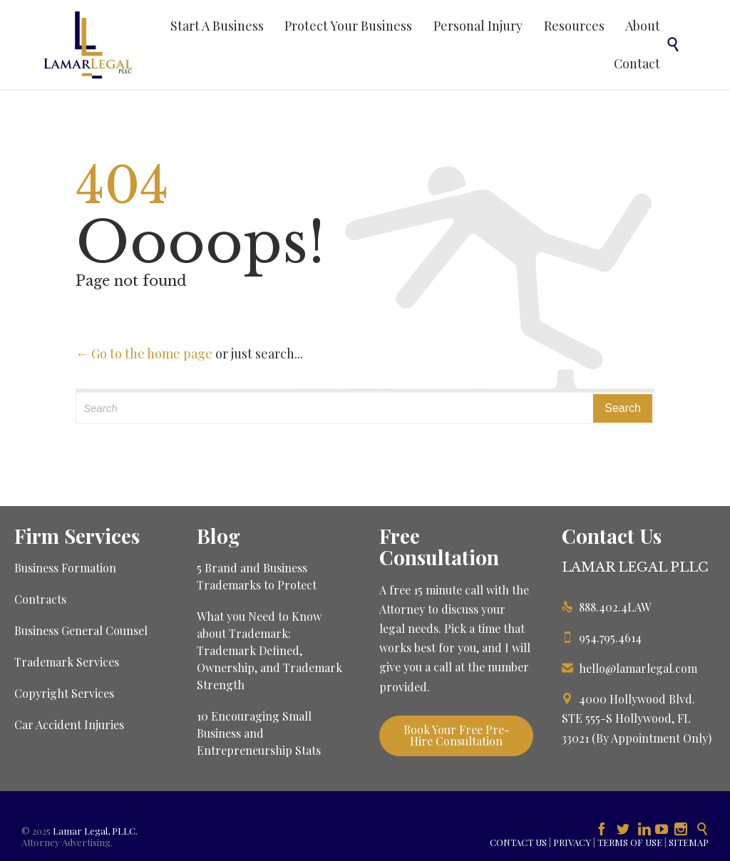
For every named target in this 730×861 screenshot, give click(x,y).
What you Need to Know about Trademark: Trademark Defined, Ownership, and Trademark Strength (269, 650)
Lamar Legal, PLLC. (95, 831)
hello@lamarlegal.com (629, 668)
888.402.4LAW (606, 606)
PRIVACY (572, 842)
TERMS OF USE (629, 842)
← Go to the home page (144, 353)
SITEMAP (689, 842)
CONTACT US (518, 842)
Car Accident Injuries (69, 724)
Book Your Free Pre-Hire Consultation (456, 735)
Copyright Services (64, 693)
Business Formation (65, 567)
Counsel (127, 630)
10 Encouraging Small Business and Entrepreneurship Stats (259, 733)
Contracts (40, 599)
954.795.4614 (602, 637)
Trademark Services (66, 661)
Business (37, 630)
